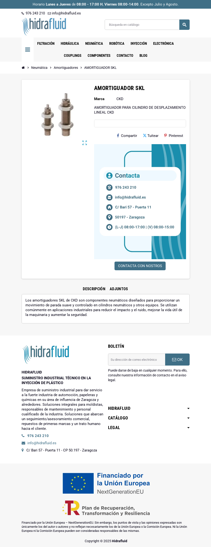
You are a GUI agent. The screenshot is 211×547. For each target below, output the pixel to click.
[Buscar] (147, 24)
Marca (99, 99)
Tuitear (150, 136)
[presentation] (144, 394)
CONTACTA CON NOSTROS (140, 266)
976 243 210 (33, 13)
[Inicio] (23, 67)
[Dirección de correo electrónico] (136, 360)
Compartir (127, 136)
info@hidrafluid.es (64, 13)
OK (177, 359)
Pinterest (173, 136)
